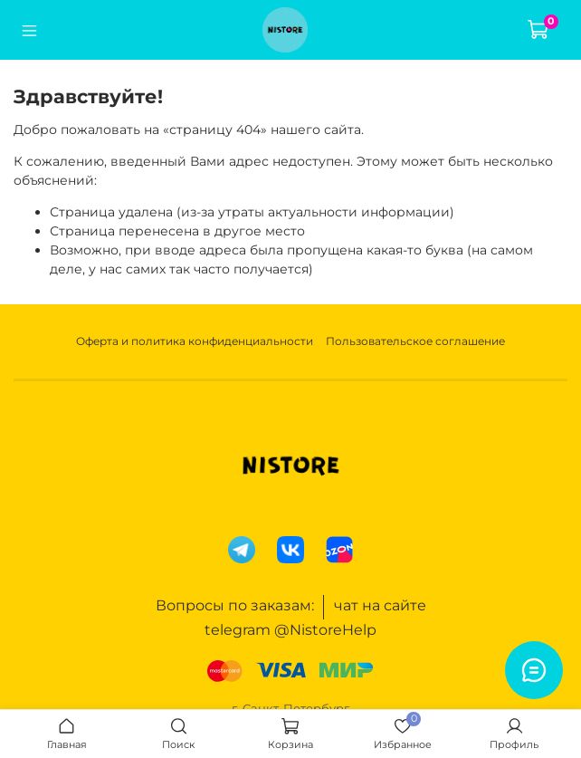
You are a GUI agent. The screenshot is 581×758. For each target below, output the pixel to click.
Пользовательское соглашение (415, 341)
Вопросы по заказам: (235, 605)
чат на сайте (380, 605)
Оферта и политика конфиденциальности (194, 341)
